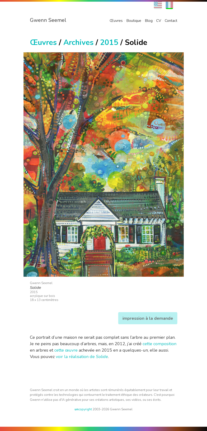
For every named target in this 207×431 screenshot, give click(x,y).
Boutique (133, 20)
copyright (83, 409)
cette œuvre (66, 350)
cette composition (159, 344)
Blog (149, 20)
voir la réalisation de (82, 356)
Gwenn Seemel (48, 20)
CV (158, 20)
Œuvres (116, 20)
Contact (171, 20)
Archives (78, 42)
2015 (109, 42)
